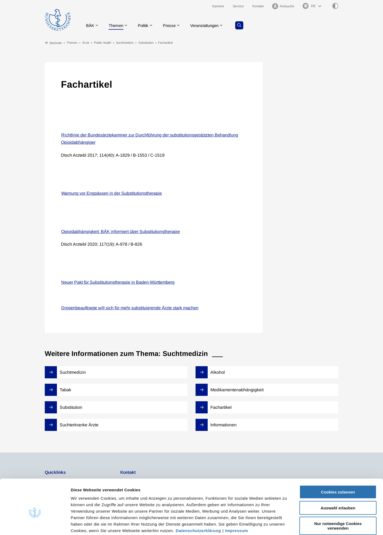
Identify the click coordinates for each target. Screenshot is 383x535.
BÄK (90, 25)
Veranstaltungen (210, 25)
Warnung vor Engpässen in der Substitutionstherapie (111, 193)
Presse (173, 25)
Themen (117, 25)
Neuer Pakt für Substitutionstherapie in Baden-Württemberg (118, 282)
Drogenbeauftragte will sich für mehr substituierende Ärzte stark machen (130, 308)
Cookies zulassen (338, 464)
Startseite (53, 42)
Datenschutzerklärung (198, 502)
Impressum (236, 502)
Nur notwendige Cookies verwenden (338, 497)
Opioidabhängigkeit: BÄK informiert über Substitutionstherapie (120, 231)
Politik (146, 25)
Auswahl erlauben (338, 480)
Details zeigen (287, 524)
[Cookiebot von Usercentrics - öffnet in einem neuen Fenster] (35, 524)
